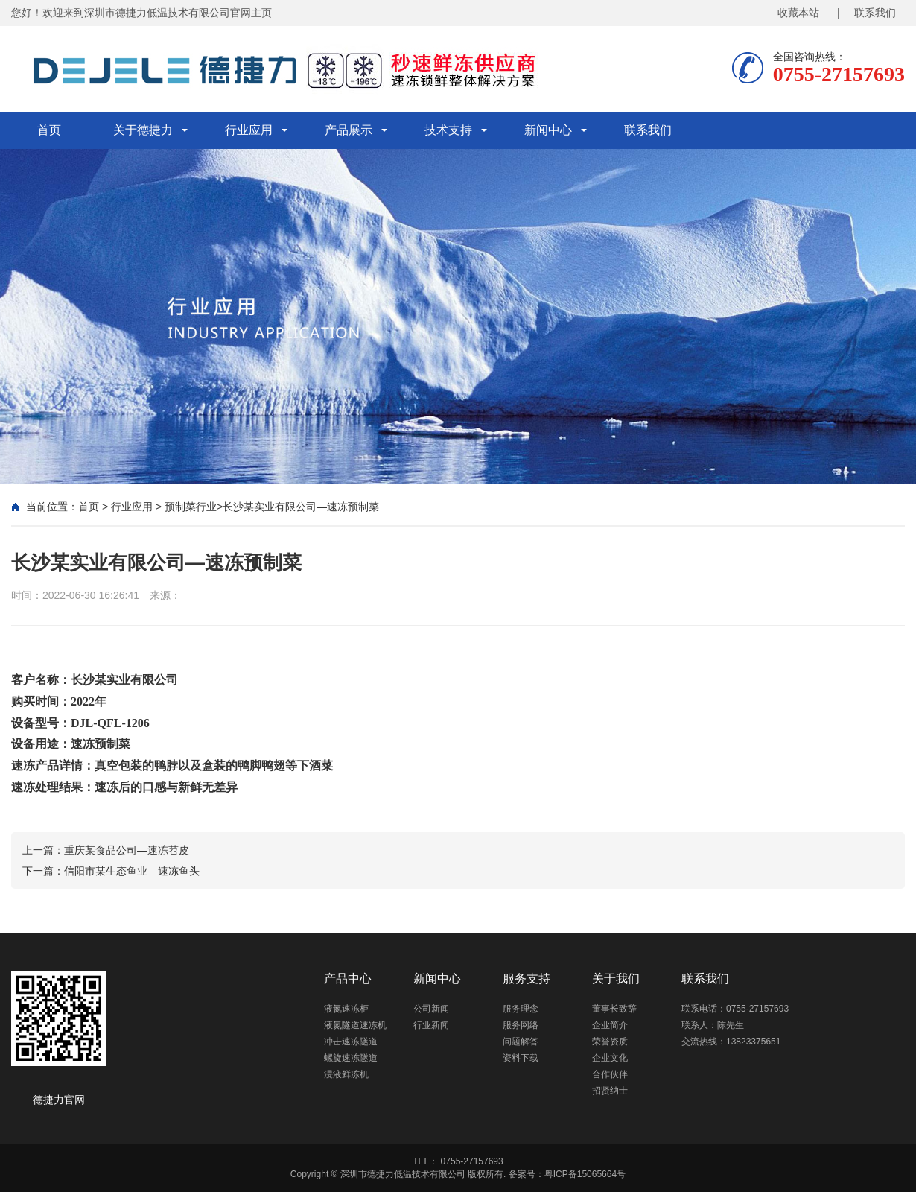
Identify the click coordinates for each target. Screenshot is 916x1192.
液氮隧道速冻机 (355, 1025)
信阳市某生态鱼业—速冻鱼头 (132, 871)
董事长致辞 (614, 1009)
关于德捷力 (143, 130)
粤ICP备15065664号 (585, 1174)
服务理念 (520, 1009)
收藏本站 (798, 13)
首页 (49, 130)
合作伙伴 (610, 1074)
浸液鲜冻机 (346, 1074)
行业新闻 (431, 1025)
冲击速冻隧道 (351, 1041)
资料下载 (520, 1058)
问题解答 (520, 1041)
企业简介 (610, 1025)
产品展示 (348, 130)
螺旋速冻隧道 (351, 1058)
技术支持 (448, 130)
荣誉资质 (610, 1041)
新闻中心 (548, 130)
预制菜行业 (191, 507)
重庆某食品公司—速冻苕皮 (126, 850)
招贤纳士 (610, 1090)
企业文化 (610, 1058)
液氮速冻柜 (346, 1009)
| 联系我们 (866, 13)
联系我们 (648, 130)
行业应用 (249, 130)
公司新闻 (431, 1009)
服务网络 (520, 1025)
